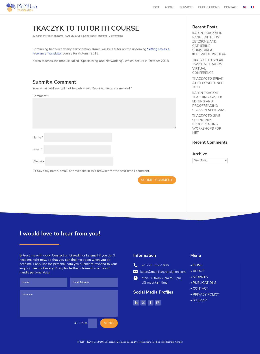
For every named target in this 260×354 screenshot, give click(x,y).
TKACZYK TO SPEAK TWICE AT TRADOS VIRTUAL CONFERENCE (207, 66)
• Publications (203, 283)
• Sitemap (198, 300)
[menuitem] (244, 10)
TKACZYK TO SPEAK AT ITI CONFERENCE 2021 (207, 82)
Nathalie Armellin (174, 341)
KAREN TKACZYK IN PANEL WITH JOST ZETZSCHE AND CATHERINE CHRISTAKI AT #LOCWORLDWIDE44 (209, 43)
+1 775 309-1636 (155, 265)
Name (37, 137)
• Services (199, 277)
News (93, 35)
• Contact (199, 288)
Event (86, 35)
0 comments (116, 35)
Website (38, 161)
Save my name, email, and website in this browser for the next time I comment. (93, 171)
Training (102, 35)
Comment (40, 96)
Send (109, 323)
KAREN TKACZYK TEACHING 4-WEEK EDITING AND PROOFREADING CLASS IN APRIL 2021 (209, 101)
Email (37, 149)
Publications (208, 7)
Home (155, 7)
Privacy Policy (53, 268)
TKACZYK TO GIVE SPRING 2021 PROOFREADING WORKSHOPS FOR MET (206, 124)
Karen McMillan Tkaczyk (49, 35)
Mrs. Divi (133, 341)
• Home (196, 265)
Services (186, 7)
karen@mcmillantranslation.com (163, 271)
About (170, 7)
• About (197, 271)
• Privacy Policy (204, 294)
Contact (231, 7)
